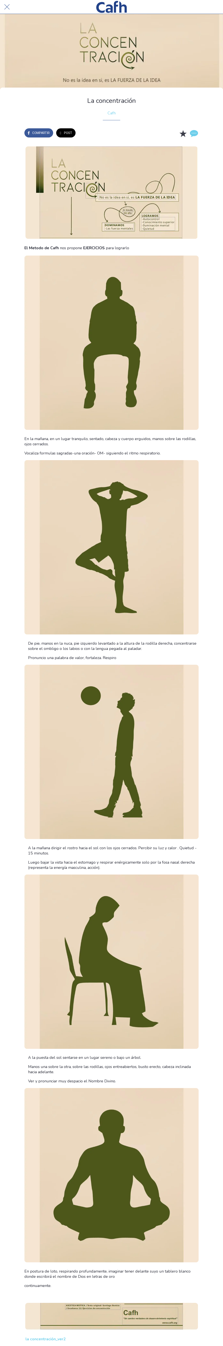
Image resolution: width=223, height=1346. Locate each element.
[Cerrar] (7, 7)
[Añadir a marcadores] (183, 133)
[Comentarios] (193, 133)
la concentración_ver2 (45, 1339)
